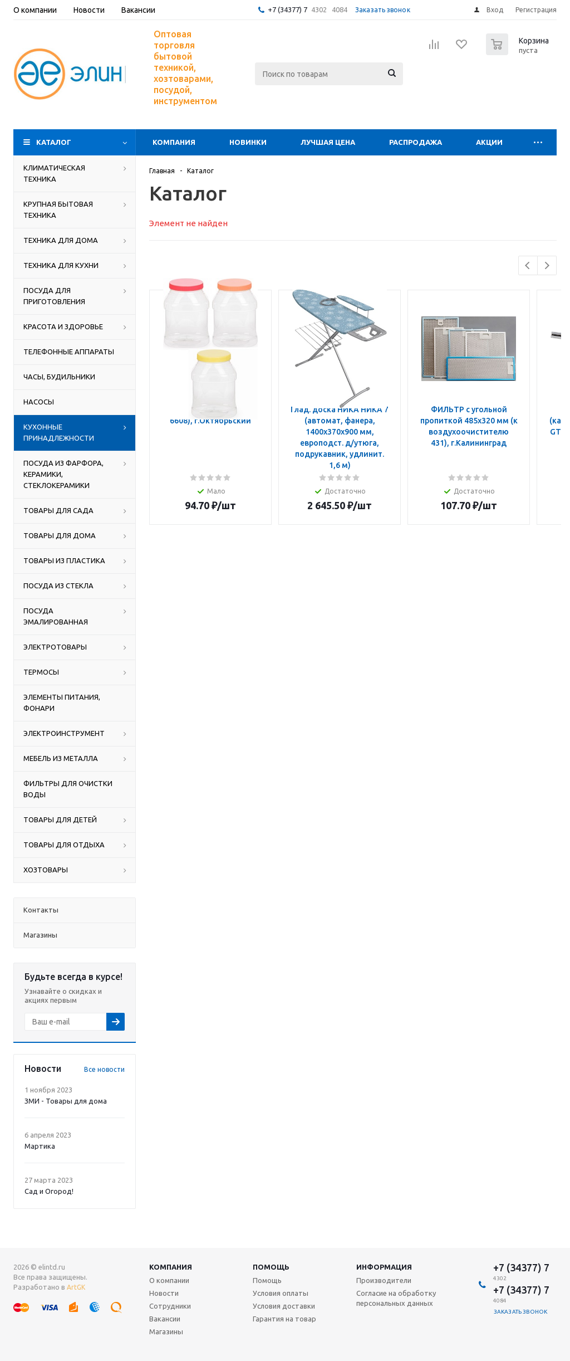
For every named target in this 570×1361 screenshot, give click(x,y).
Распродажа (415, 142)
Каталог (53, 142)
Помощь (271, 1267)
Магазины (166, 1331)
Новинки (248, 142)
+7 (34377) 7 (287, 9)
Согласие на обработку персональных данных (396, 1298)
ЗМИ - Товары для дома (65, 1101)
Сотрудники (170, 1306)
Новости (164, 1293)
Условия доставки (284, 1306)
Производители (383, 1280)
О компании (169, 1280)
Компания (174, 142)
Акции (489, 142)
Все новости (104, 1069)
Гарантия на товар (284, 1319)
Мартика (39, 1146)
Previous (528, 265)
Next (547, 265)
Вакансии (164, 1319)
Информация (384, 1267)
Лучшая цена (328, 142)
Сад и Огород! (48, 1191)
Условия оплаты (280, 1293)
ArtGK (76, 1287)
